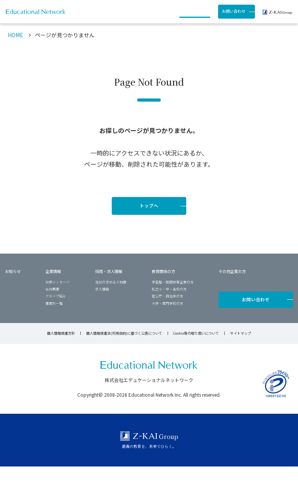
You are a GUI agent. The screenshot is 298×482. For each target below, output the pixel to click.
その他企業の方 (232, 287)
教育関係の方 (163, 287)
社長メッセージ (57, 297)
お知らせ (99, 19)
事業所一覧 (54, 318)
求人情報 (102, 304)
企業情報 (53, 287)
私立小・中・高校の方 (169, 304)
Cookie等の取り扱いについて (196, 348)
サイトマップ (240, 348)
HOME (15, 50)
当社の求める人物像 (110, 297)
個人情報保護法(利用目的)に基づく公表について (124, 348)
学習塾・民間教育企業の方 (173, 297)
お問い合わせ (233, 19)
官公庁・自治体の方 (167, 311)
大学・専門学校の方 (167, 318)
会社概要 (52, 304)
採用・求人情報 (158, 19)
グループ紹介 (55, 311)
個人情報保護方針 (61, 348)
